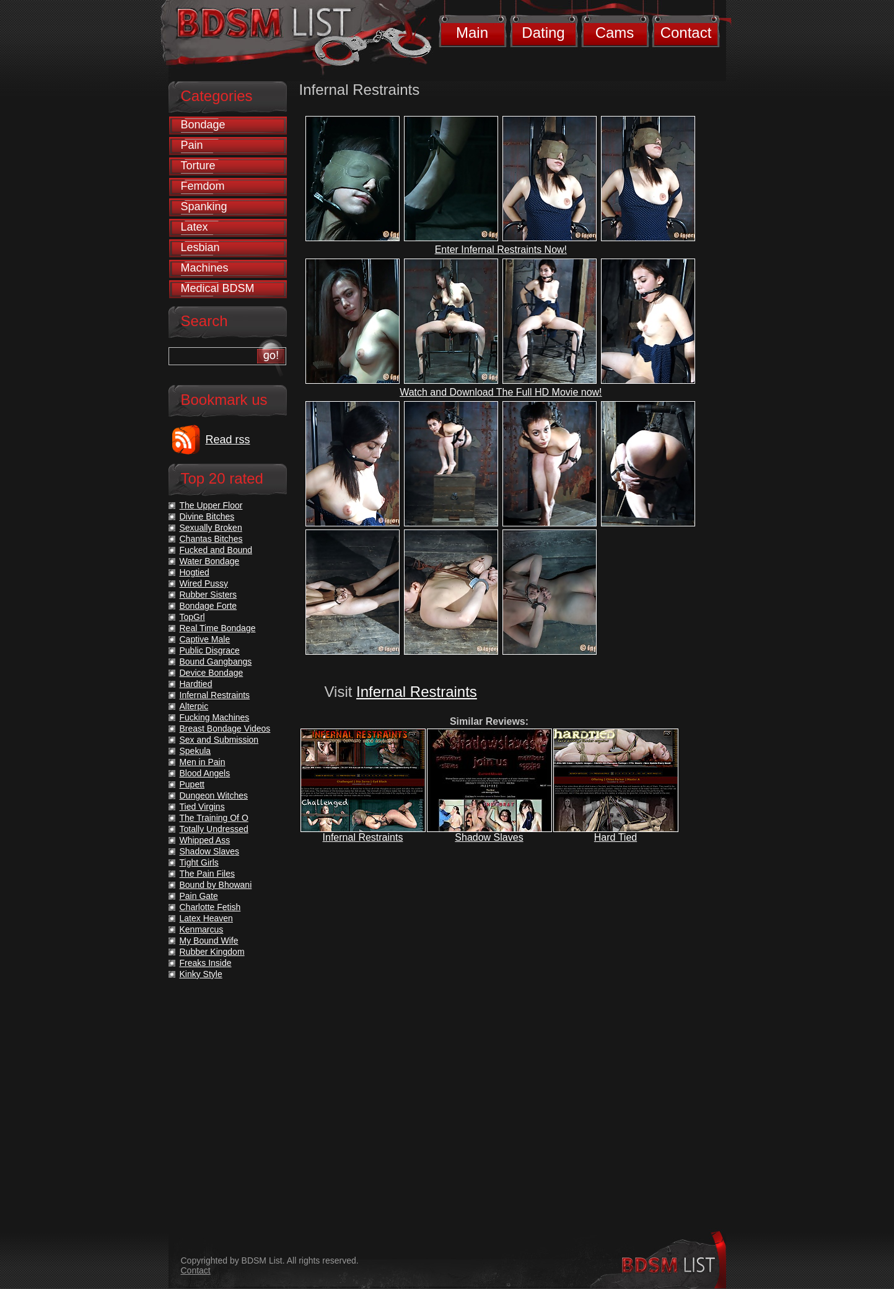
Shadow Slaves (489, 837)
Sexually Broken (211, 528)
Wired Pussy (204, 583)
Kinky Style (201, 974)
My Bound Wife (209, 941)
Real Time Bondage (218, 628)
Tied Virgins (202, 807)
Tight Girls (199, 862)
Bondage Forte (208, 606)
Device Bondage (211, 673)
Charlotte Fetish (210, 907)
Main (472, 32)
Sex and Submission (219, 740)
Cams (614, 32)
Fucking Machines (215, 717)
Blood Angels (205, 773)
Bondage (203, 124)
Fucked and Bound (216, 550)
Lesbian (200, 247)
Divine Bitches (207, 516)
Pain (192, 145)
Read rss (228, 439)
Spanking (204, 206)
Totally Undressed (214, 829)
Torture (198, 165)
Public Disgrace (210, 650)
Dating (543, 32)
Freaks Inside (206, 963)
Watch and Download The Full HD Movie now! (501, 392)
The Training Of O (214, 818)
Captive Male (205, 639)
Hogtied (194, 572)
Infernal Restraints (416, 691)
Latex (194, 227)
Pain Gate (199, 896)
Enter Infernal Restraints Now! (501, 249)
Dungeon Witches (214, 795)
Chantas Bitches (211, 539)
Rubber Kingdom (212, 952)
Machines (205, 268)
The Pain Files (207, 874)
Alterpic (194, 706)
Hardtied (196, 684)
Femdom (203, 186)
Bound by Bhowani (216, 885)
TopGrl (192, 617)
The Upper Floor (211, 505)
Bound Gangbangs (216, 662)
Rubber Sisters (208, 595)
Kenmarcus (202, 929)
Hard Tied (615, 837)
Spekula (195, 751)
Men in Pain (203, 762)
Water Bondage (210, 561)
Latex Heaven (206, 918)
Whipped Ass (205, 840)
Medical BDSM (218, 288)
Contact (686, 32)
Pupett (192, 784)
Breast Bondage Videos (225, 728)
